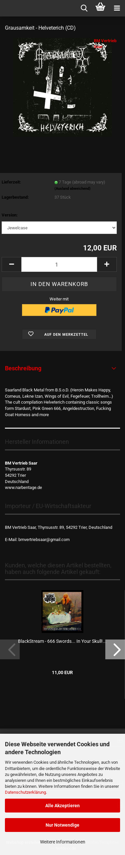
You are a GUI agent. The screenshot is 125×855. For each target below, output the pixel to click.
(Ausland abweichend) (72, 188)
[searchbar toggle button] (84, 8)
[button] (11, 264)
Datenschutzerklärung (25, 792)
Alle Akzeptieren (62, 805)
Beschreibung (23, 368)
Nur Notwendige (62, 825)
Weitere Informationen (62, 841)
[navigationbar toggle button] (117, 8)
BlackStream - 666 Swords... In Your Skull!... (62, 641)
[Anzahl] (59, 264)
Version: (10, 215)
